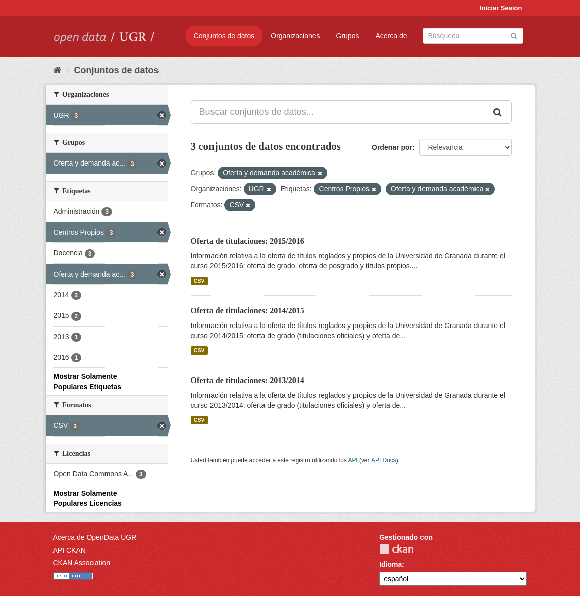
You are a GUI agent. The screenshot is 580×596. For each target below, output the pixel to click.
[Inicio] (57, 70)
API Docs (383, 460)
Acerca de (391, 36)
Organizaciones (295, 36)
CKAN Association (82, 563)
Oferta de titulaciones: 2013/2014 (247, 380)
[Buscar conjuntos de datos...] (338, 112)
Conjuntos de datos (224, 36)
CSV (199, 281)
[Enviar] (514, 35)
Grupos (347, 36)
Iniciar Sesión (501, 8)
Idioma (390, 564)
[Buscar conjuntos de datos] (473, 36)
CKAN (396, 549)
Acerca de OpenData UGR (95, 537)
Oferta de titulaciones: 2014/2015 (247, 310)
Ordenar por (392, 147)
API (352, 460)
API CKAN (69, 550)
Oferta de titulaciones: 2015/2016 (247, 241)
